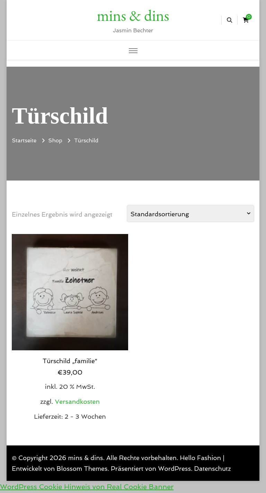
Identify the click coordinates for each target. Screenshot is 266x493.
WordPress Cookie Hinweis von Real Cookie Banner (87, 487)
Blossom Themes (81, 468)
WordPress (174, 468)
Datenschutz (212, 468)
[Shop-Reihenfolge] (190, 213)
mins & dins (133, 15)
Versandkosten (77, 401)
